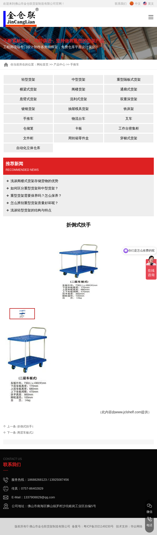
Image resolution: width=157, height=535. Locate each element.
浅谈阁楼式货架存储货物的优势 (34, 181)
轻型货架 (28, 79)
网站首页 (43, 64)
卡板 (78, 128)
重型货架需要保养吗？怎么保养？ (36, 195)
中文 (135, 3)
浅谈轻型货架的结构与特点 (30, 210)
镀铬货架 (28, 109)
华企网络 (136, 526)
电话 (149, 522)
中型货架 (78, 79)
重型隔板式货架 (129, 79)
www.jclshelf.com (128, 412)
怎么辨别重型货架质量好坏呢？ (34, 203)
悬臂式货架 (28, 99)
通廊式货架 (128, 89)
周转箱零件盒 (78, 138)
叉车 (128, 118)
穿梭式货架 (128, 138)
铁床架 (129, 109)
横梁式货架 (28, 89)
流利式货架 (78, 99)
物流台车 (78, 118)
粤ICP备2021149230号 (99, 526)
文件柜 (28, 138)
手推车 (28, 118)
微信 (149, 508)
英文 (148, 3)
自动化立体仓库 (28, 148)
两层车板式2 (25, 432)
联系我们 (121, 3)
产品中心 (59, 64)
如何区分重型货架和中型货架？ (34, 188)
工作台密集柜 (128, 128)
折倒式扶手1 (25, 426)
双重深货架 (128, 99)
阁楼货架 (78, 89)
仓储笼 (28, 128)
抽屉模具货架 (78, 109)
